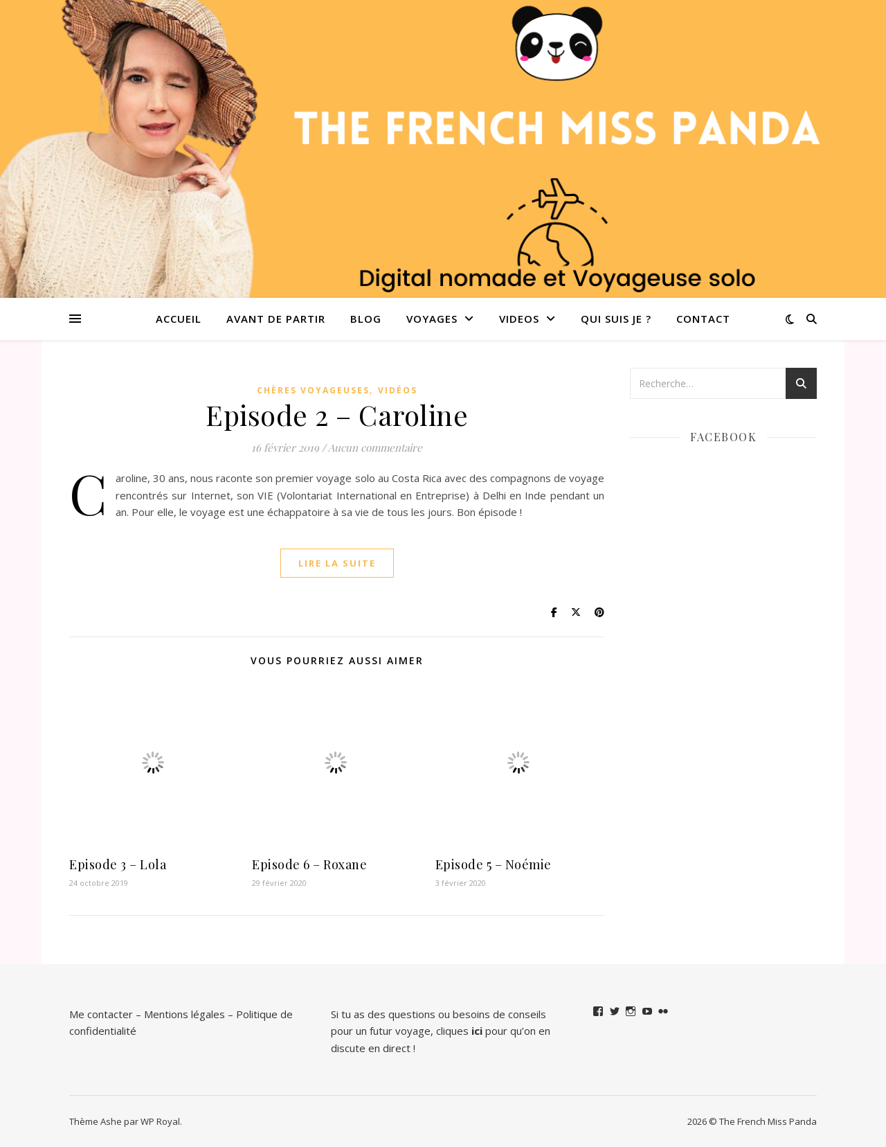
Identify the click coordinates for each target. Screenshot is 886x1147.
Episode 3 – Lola (117, 864)
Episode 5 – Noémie (493, 864)
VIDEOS (519, 319)
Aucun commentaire (375, 447)
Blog (365, 319)
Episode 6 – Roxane (309, 864)
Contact (703, 319)
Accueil (178, 319)
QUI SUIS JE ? (616, 319)
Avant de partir (275, 319)
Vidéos (397, 390)
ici (476, 1031)
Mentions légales (184, 1014)
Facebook (723, 436)
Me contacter (101, 1014)
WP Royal (160, 1121)
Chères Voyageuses (313, 390)
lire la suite (337, 563)
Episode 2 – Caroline (337, 414)
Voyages (432, 319)
